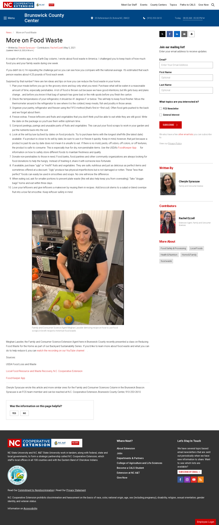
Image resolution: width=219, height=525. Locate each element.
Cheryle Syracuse (26, 48)
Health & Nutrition (169, 255)
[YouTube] (194, 480)
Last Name (165, 84)
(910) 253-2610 (152, 18)
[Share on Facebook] (170, 34)
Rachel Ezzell (56, 48)
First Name (165, 72)
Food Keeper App (15, 378)
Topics (173, 4)
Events (143, 4)
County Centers (158, 4)
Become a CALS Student (130, 467)
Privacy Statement (76, 490)
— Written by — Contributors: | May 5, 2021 (41, 48)
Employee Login (205, 521)
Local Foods (196, 248)
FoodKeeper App (127, 147)
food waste (166, 261)
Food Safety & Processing (173, 248)
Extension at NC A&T (128, 472)
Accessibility (30, 508)
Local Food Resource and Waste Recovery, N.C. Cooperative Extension (44, 371)
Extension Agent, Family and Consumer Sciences (195, 224)
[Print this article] (192, 34)
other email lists (185, 134)
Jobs (119, 453)
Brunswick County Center (44, 17)
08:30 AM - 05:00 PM (194, 18)
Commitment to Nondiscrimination (36, 490)
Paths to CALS (187, 4)
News (9, 32)
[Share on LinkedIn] (177, 34)
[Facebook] (180, 480)
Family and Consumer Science (191, 186)
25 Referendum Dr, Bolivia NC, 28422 (109, 18)
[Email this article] (184, 34)
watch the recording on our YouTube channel (60, 350)
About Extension (126, 448)
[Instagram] (187, 480)
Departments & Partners (130, 458)
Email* (163, 59)
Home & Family (189, 255)
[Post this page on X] (162, 34)
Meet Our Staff (129, 4)
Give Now (203, 4)
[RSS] (201, 480)
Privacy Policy (175, 143)
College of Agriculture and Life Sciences (139, 463)
